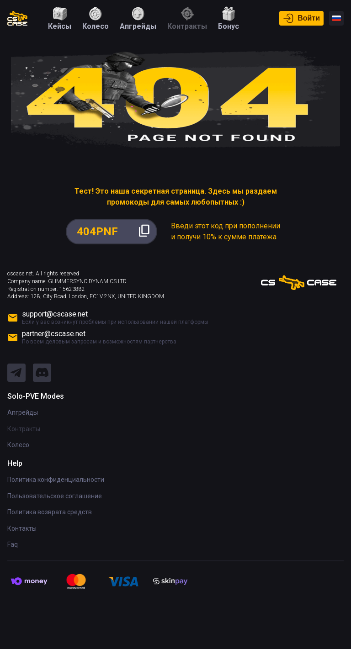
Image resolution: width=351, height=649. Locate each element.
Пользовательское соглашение (54, 496)
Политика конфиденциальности (55, 479)
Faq (12, 544)
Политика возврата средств (49, 512)
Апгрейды (22, 412)
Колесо (18, 444)
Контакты (22, 528)
